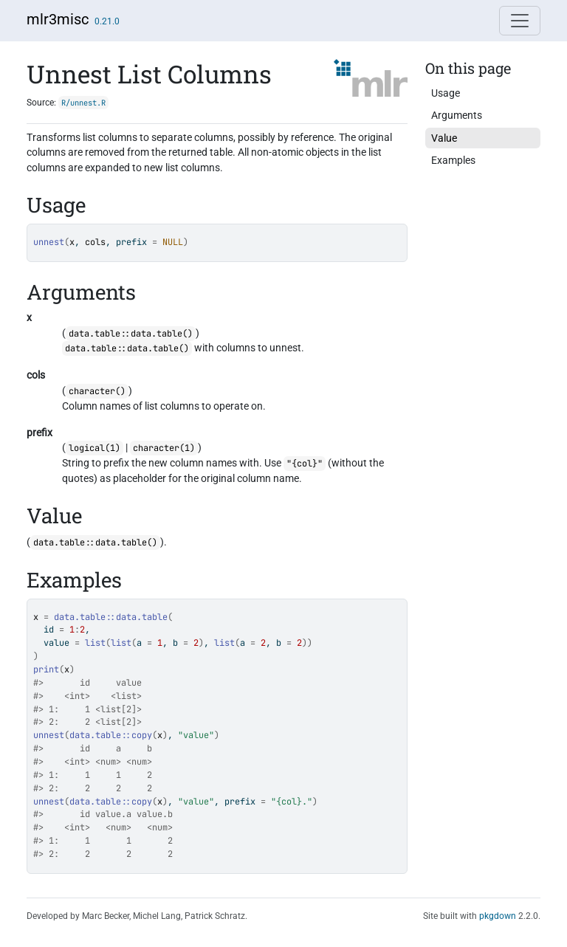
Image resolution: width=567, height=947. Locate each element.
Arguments (456, 115)
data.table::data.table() (131, 334)
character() (97, 391)
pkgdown (497, 916)
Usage (445, 93)
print (46, 669)
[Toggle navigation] (519, 20)
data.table (142, 617)
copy (141, 735)
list (95, 643)
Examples (453, 160)
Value (444, 138)
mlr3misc (58, 19)
